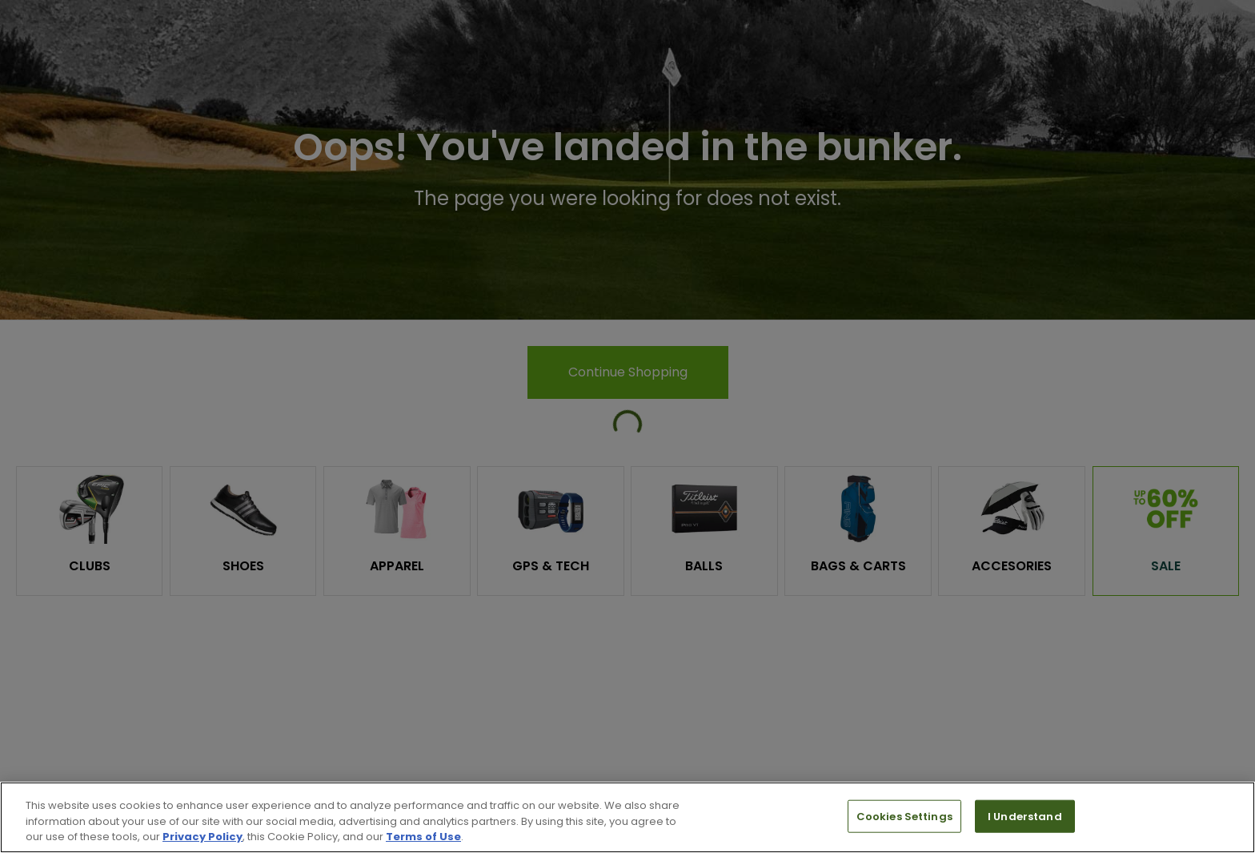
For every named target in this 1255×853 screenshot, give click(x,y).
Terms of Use (423, 836)
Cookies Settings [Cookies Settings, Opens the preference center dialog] (904, 815)
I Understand (1025, 815)
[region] (627, 817)
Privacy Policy (202, 836)
